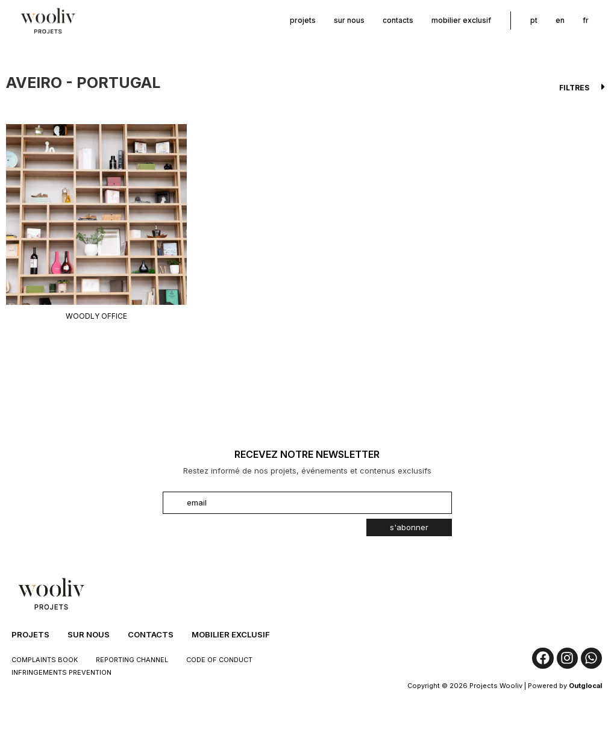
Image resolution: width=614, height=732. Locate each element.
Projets (303, 20)
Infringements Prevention (61, 672)
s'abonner (409, 527)
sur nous (349, 20)
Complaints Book (44, 659)
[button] (307, 87)
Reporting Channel (132, 659)
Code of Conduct (219, 659)
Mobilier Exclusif (461, 20)
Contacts (398, 20)
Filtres (574, 87)
